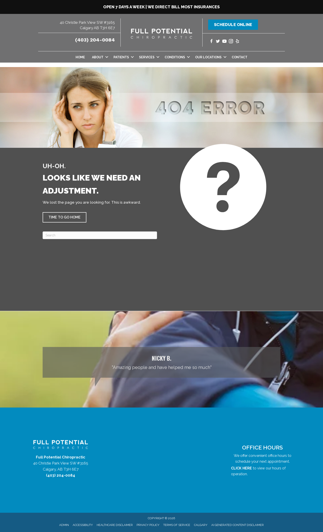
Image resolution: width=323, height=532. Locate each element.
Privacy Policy (148, 525)
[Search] (100, 235)
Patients (121, 57)
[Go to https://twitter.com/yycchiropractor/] (218, 42)
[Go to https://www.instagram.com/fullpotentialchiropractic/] (231, 42)
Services (147, 57)
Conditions (175, 57)
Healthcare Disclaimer (115, 525)
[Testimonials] (161, 362)
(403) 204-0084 (95, 40)
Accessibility (83, 525)
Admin (64, 525)
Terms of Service (176, 525)
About (97, 57)
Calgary (200, 525)
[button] (64, 217)
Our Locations (208, 57)
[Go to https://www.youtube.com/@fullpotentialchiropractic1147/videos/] (224, 42)
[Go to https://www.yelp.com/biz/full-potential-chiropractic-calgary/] (237, 42)
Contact (239, 57)
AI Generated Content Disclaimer (237, 525)
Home (80, 57)
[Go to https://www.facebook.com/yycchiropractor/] (211, 42)
